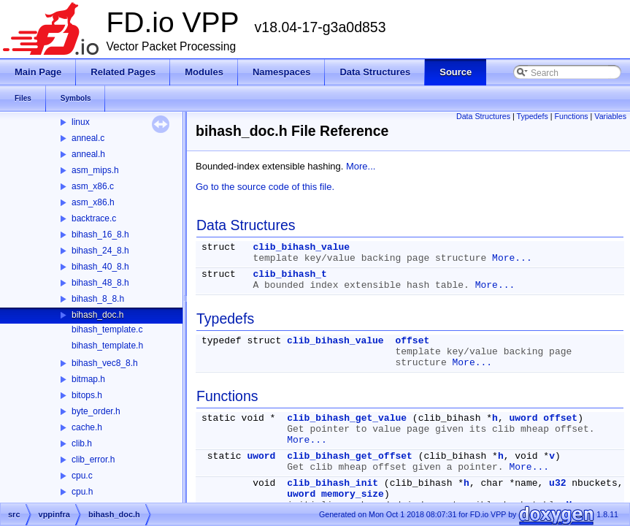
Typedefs (532, 116)
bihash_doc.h (97, 315)
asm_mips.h (95, 170)
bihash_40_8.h (100, 267)
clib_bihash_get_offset (349, 456)
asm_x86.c (93, 186)
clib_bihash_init (332, 483)
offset (412, 340)
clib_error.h (93, 459)
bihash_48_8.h (100, 283)
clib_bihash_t (289, 274)
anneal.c (88, 138)
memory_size (352, 494)
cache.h (87, 427)
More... (360, 166)
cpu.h (82, 492)
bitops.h (87, 395)
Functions (571, 116)
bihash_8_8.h (98, 299)
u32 (557, 483)
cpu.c (82, 475)
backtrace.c (94, 218)
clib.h (82, 443)
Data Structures (483, 116)
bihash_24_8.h (100, 250)
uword (524, 418)
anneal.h (88, 154)
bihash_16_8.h (100, 234)
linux (81, 122)
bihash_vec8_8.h (105, 363)
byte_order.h (96, 411)
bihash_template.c (107, 329)
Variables (610, 116)
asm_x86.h (93, 202)
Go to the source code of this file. (265, 186)
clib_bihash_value (301, 247)
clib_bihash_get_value (347, 418)
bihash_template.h (107, 345)
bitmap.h (88, 379)
